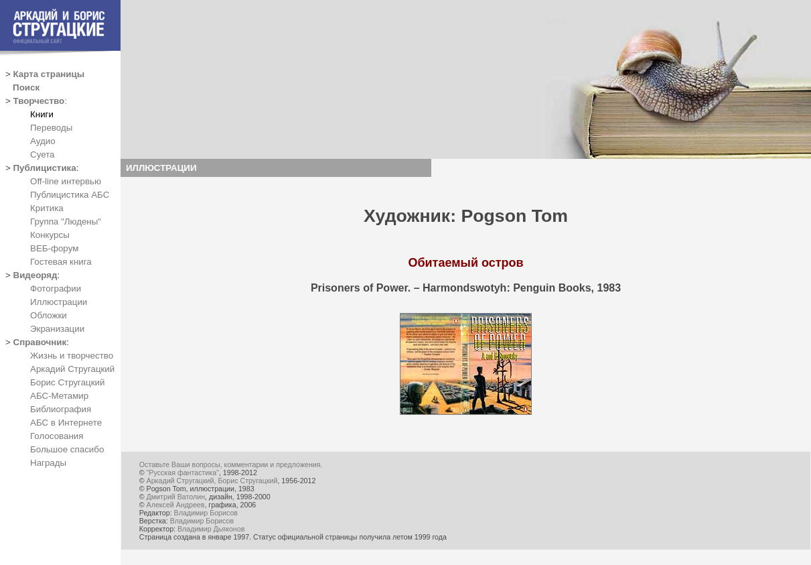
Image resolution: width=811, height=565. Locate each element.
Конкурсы (50, 235)
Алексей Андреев (176, 505)
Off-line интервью (65, 181)
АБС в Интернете (66, 423)
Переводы (51, 128)
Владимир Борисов (206, 513)
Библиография (60, 409)
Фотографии (55, 289)
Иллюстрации (58, 302)
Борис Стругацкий (67, 382)
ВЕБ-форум (54, 248)
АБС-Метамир (59, 396)
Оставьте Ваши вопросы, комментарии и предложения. (231, 464)
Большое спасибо (67, 449)
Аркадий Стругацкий (72, 369)
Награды (48, 463)
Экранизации (57, 329)
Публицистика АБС (69, 195)
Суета (42, 154)
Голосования (56, 436)
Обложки (48, 315)
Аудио (43, 141)
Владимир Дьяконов (210, 529)
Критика (47, 208)
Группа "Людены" (65, 221)
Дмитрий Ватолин (176, 497)
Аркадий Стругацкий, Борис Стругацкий (212, 481)
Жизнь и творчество (71, 356)
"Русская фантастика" (183, 472)
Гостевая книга (61, 262)
